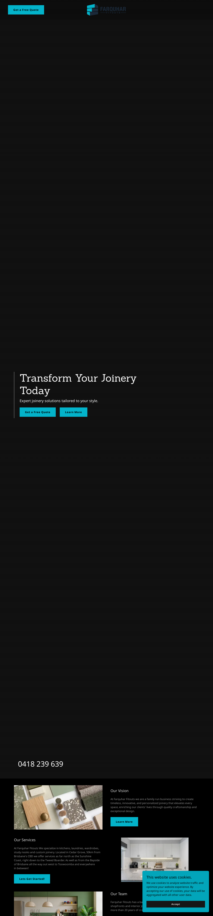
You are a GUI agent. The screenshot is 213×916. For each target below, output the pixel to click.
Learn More (73, 412)
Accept (175, 904)
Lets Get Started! (32, 879)
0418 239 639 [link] (40, 764)
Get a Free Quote (26, 10)
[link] (106, 9)
